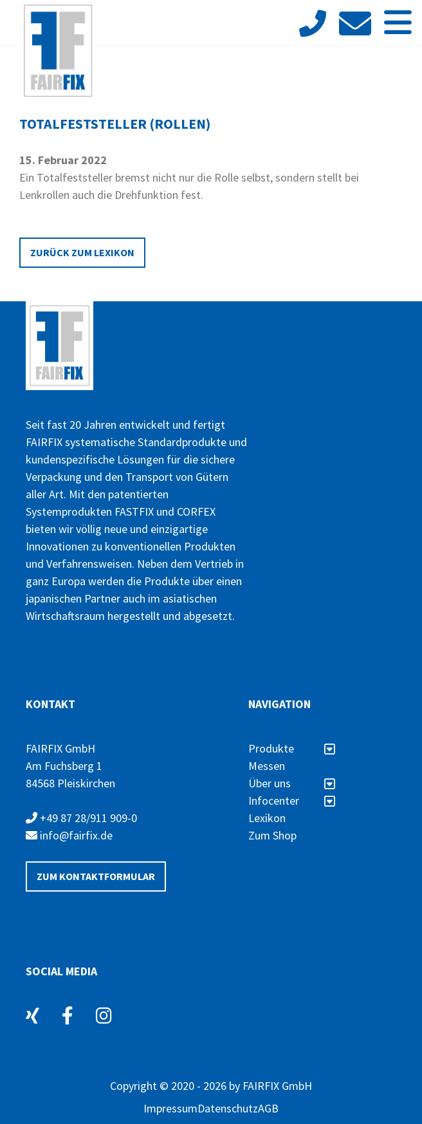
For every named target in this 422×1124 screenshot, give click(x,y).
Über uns (291, 783)
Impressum (170, 1108)
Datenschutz (227, 1108)
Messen (266, 765)
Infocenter (291, 800)
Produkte (291, 748)
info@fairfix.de (69, 835)
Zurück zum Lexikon (82, 252)
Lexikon (267, 817)
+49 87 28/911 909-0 (81, 817)
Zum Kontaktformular (96, 876)
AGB (268, 1108)
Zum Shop (272, 835)
